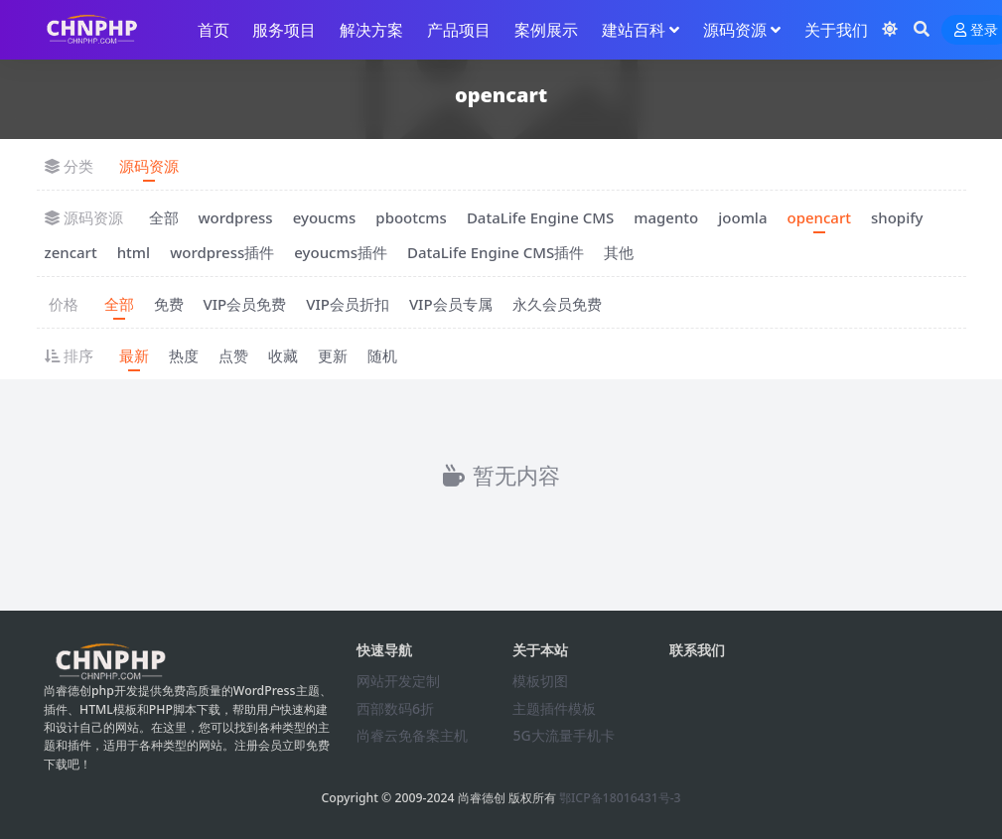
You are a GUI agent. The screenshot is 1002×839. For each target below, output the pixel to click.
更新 (333, 355)
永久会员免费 (557, 304)
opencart (819, 217)
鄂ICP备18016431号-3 (620, 797)
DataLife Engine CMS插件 (495, 252)
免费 (169, 304)
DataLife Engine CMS (540, 217)
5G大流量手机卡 (563, 735)
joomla (742, 217)
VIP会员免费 (245, 304)
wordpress (236, 217)
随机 (382, 355)
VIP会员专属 (451, 304)
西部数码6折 (395, 708)
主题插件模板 (554, 708)
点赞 (233, 355)
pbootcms (411, 217)
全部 (164, 217)
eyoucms (325, 217)
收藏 (283, 355)
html (133, 252)
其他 (619, 252)
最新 (134, 355)
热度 (184, 355)
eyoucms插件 (340, 252)
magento (666, 217)
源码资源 (149, 166)
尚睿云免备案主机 (412, 735)
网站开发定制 (398, 680)
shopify (897, 217)
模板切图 (540, 680)
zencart (71, 252)
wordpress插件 (222, 252)
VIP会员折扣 (347, 304)
